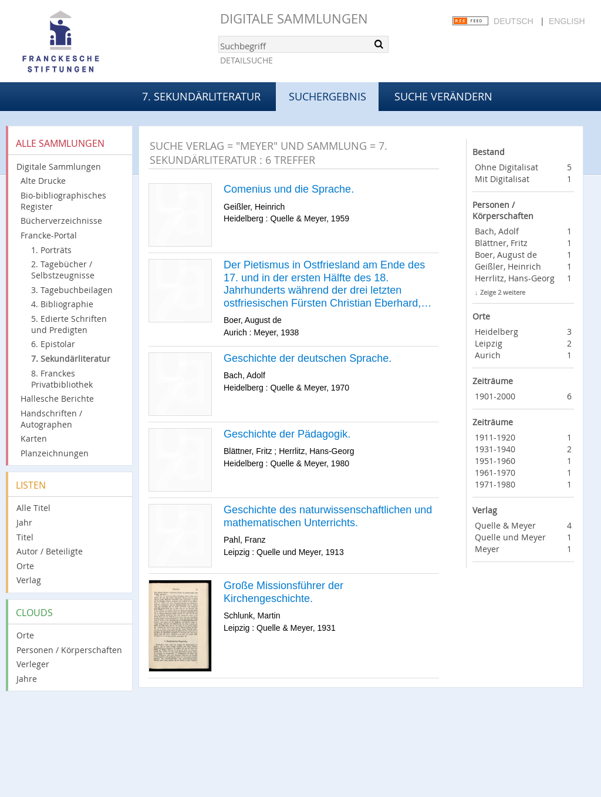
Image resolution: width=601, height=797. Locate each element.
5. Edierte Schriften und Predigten (69, 324)
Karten (34, 438)
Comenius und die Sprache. (289, 189)
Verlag (28, 580)
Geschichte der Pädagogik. (287, 434)
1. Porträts (51, 249)
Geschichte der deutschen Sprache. (307, 358)
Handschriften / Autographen (51, 419)
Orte (25, 565)
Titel (24, 537)
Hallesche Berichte (57, 398)
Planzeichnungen (55, 453)
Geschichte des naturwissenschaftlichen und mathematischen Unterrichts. (328, 516)
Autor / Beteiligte (49, 551)
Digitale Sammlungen (294, 18)
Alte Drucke (43, 180)
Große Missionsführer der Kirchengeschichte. (283, 592)
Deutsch (514, 21)
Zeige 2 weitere (502, 292)
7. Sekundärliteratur (201, 96)
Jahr (24, 522)
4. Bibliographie (62, 304)
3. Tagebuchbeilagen (72, 289)
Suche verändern (443, 96)
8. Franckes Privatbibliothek (62, 379)
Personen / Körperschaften (69, 649)
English (567, 21)
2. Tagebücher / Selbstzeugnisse (62, 269)
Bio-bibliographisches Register (63, 201)
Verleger (32, 664)
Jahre (26, 678)
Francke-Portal (49, 235)
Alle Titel (33, 507)
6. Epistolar (53, 343)
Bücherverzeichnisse (61, 220)
